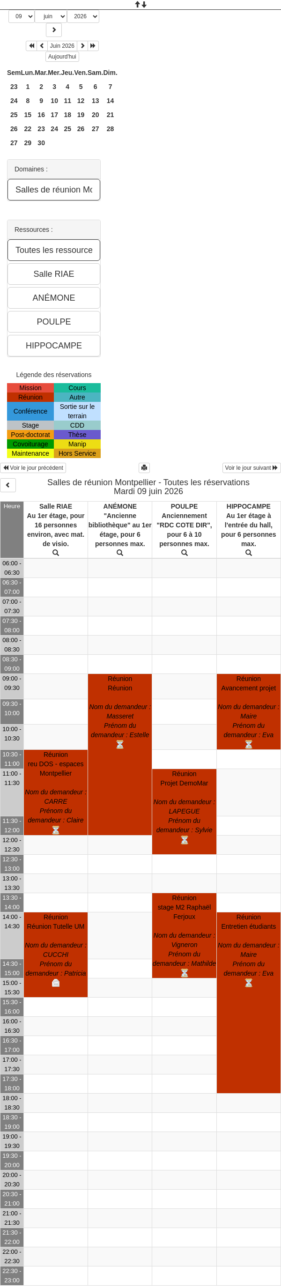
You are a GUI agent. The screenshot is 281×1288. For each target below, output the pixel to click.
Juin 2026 (62, 46)
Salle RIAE (55, 506)
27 (95, 129)
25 (14, 114)
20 (95, 114)
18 (67, 114)
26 (14, 129)
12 (81, 100)
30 (41, 143)
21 (110, 114)
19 (81, 114)
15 (28, 114)
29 (28, 143)
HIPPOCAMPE (249, 506)
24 (14, 100)
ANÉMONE (120, 506)
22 (28, 129)
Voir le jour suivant (251, 468)
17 (54, 114)
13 (95, 100)
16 (41, 114)
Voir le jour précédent (33, 468)
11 (67, 100)
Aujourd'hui (62, 56)
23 (14, 86)
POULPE (184, 506)
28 (110, 129)
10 (54, 100)
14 (110, 100)
